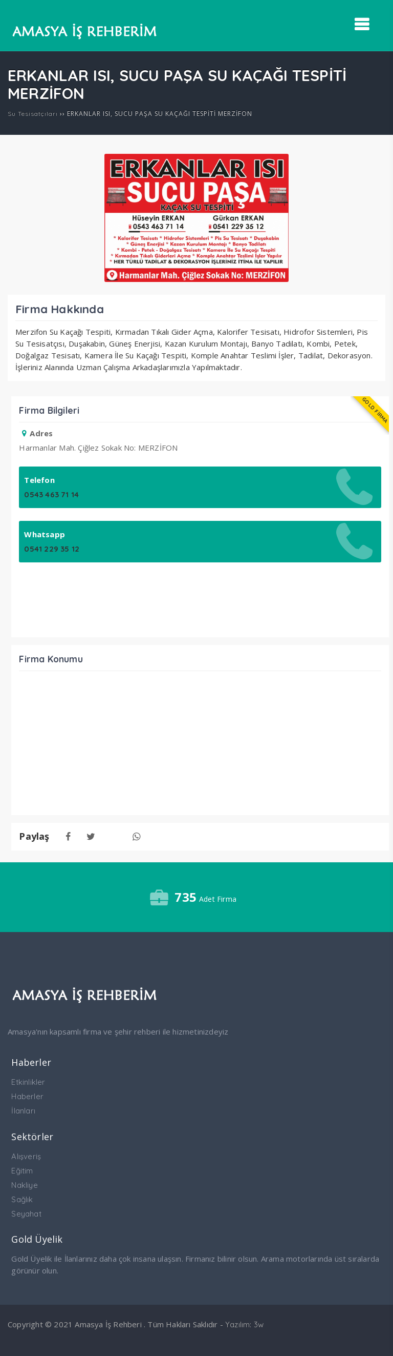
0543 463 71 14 (51, 494)
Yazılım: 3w (244, 1324)
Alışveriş (26, 1156)
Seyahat (26, 1214)
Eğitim (22, 1171)
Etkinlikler (28, 1082)
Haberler (27, 1096)
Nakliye (24, 1185)
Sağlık (22, 1199)
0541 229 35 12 (51, 549)
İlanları (23, 1111)
